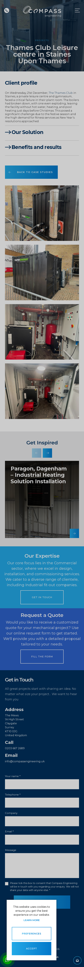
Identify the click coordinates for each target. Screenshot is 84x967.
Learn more (32, 920)
